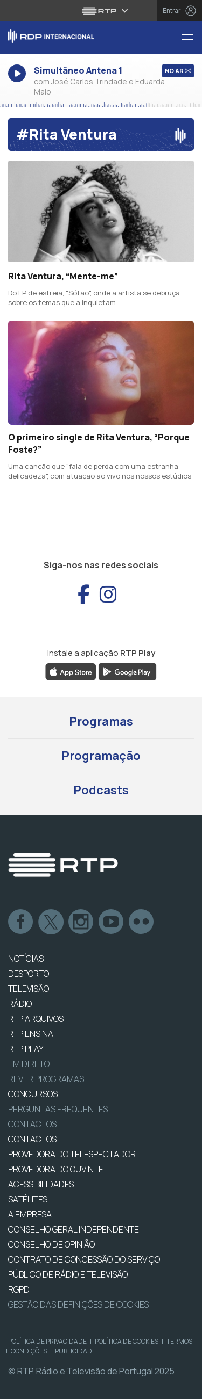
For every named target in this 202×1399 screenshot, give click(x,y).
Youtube (111, 922)
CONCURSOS (33, 1094)
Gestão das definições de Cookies (78, 1304)
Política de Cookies (126, 1341)
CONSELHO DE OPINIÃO (51, 1244)
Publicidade (75, 1350)
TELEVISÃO (28, 989)
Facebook (21, 922)
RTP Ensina (30, 1034)
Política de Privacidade (47, 1341)
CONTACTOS (32, 1139)
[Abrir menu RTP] (101, 10)
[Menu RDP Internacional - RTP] (192, 38)
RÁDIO (20, 1004)
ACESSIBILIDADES (41, 1184)
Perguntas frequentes (58, 1109)
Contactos (32, 1124)
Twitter (51, 922)
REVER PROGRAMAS (46, 1079)
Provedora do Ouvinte (55, 1169)
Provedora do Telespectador (72, 1154)
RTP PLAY (26, 1049)
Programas (101, 721)
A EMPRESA (30, 1214)
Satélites (27, 1199)
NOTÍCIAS (26, 959)
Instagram (81, 922)
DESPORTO (28, 974)
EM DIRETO (29, 1064)
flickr (142, 922)
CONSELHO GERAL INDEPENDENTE (73, 1229)
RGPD (19, 1289)
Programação (101, 756)
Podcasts (101, 790)
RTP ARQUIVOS (36, 1019)
